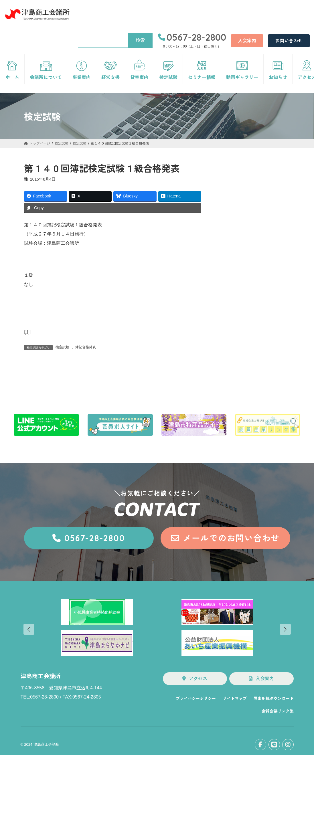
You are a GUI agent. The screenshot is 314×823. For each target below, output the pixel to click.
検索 (140, 40)
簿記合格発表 (85, 347)
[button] (247, 40)
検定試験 (62, 347)
